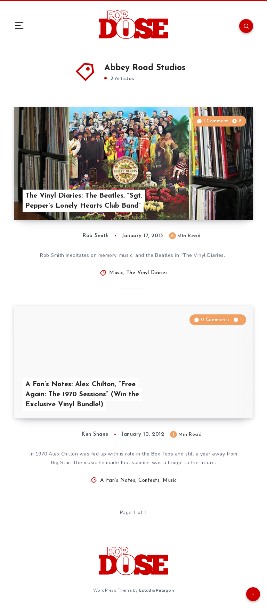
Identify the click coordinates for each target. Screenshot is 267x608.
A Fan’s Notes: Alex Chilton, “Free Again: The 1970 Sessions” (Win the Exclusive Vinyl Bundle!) (82, 394)
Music (116, 273)
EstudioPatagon (156, 590)
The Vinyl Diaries (147, 273)
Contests (149, 480)
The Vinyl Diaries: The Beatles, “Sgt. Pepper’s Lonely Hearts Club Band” (83, 200)
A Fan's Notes (118, 480)
